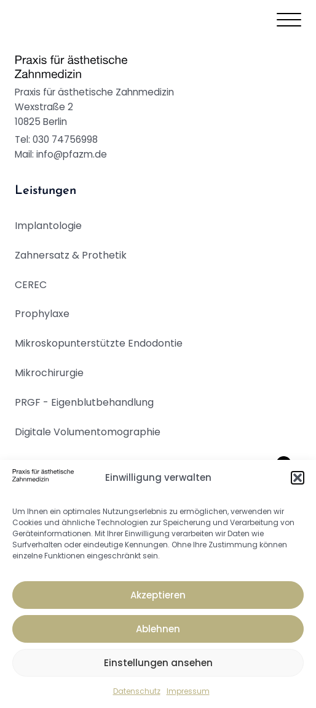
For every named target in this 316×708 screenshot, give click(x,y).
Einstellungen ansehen (158, 662)
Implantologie (48, 226)
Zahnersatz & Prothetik (71, 255)
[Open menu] (289, 20)
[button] (297, 478)
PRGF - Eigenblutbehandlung (84, 402)
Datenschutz (136, 691)
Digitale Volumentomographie (87, 432)
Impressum (188, 691)
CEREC (31, 285)
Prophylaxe (42, 314)
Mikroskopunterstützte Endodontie (99, 343)
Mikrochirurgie (49, 373)
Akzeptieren (158, 595)
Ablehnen (158, 628)
